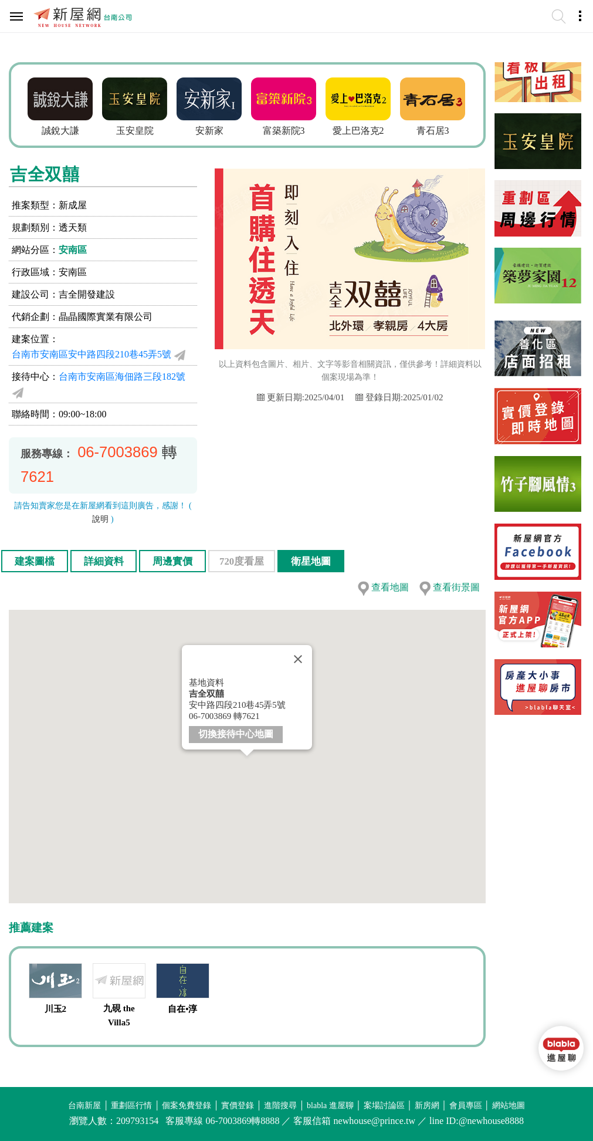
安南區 (73, 250)
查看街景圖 (456, 587)
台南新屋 (84, 1105)
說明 (100, 519)
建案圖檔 (35, 561)
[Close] (298, 659)
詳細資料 (104, 561)
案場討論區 (384, 1105)
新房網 (427, 1105)
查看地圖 (390, 587)
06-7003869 (117, 452)
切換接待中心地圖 (235, 733)
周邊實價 (172, 561)
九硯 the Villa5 (119, 1015)
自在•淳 (182, 1009)
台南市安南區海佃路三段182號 (122, 377)
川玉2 (56, 1009)
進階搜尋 (280, 1105)
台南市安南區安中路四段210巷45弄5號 (91, 354)
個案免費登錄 (186, 1105)
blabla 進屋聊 (330, 1105)
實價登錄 (237, 1105)
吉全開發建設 (87, 294)
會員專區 (465, 1105)
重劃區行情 (131, 1105)
